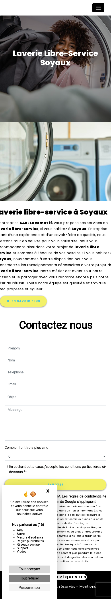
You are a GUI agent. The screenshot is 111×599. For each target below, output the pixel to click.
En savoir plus (23, 301)
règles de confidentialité (87, 496)
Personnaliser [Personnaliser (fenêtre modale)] (29, 587)
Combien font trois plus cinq (26, 447)
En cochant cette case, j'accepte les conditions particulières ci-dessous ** (57, 469)
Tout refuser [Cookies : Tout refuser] (29, 578)
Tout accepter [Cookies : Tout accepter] (29, 569)
